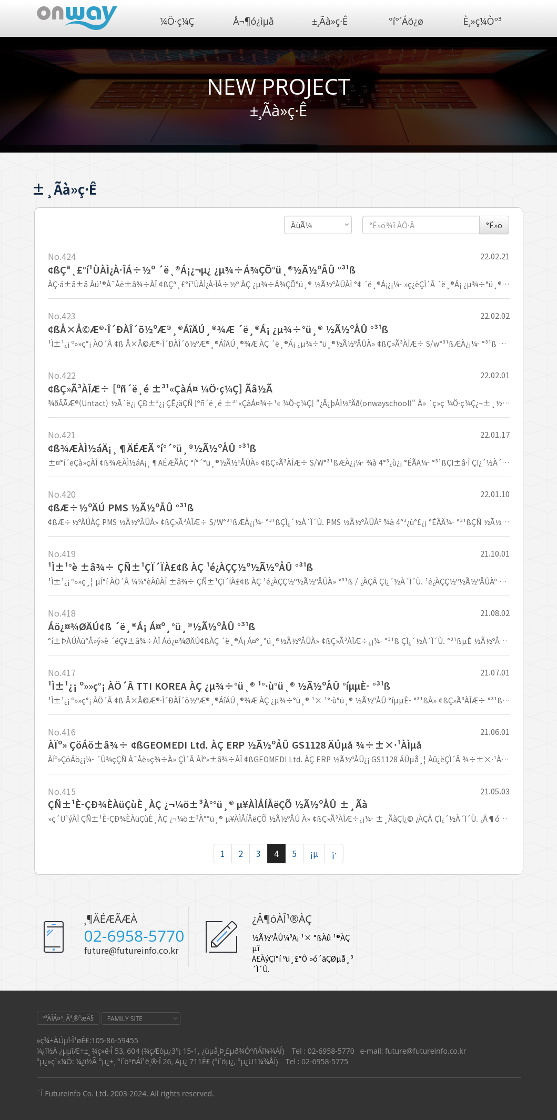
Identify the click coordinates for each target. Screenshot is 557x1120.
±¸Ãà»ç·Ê (330, 21)
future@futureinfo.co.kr (131, 950)
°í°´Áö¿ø (406, 21)
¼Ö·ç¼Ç (177, 21)
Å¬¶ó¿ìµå (253, 21)
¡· (334, 853)
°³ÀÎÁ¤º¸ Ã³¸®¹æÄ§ (68, 1018)
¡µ (314, 853)
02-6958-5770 (134, 935)
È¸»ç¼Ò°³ (482, 21)
